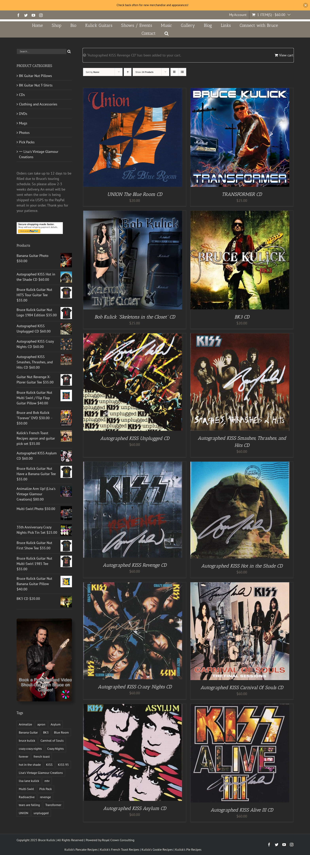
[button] (166, 33)
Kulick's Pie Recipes (188, 849)
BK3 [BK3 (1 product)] (46, 732)
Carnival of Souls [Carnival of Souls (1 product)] (52, 740)
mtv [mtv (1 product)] (47, 781)
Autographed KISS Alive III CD (242, 810)
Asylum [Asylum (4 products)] (55, 724)
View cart (286, 55)
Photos (24, 132)
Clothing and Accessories (38, 104)
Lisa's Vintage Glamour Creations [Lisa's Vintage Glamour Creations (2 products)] (41, 773)
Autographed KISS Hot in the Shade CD (242, 566)
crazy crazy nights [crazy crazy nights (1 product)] (30, 749)
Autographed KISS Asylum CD (134, 808)
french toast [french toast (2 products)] (42, 756)
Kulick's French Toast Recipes (119, 849)
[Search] (69, 51)
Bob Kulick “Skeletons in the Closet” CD (135, 317)
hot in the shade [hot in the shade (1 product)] (30, 765)
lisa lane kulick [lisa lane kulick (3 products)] (29, 781)
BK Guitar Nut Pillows (35, 75)
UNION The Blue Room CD (134, 194)
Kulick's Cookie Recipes (157, 849)
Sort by (92, 71)
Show (144, 71)
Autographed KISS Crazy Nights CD (135, 687)
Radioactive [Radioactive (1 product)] (27, 797)
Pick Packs (27, 142)
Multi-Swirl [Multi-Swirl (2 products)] (26, 789)
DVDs (23, 113)
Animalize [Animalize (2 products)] (25, 724)
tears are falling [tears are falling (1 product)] (29, 805)
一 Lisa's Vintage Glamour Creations (38, 154)
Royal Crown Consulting (118, 840)
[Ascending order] (127, 72)
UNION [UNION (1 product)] (23, 813)
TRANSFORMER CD (242, 194)
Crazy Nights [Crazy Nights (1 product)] (55, 749)
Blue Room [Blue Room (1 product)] (61, 732)
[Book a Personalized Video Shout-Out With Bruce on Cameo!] (44, 620)
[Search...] (41, 51)
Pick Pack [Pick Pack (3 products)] (45, 789)
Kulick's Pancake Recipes (81, 849)
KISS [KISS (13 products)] (49, 765)
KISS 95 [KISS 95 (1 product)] (63, 765)
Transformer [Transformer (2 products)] (53, 805)
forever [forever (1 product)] (23, 756)
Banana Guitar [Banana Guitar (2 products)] (28, 732)
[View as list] (182, 72)
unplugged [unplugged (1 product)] (41, 813)
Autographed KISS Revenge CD (134, 565)
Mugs (23, 123)
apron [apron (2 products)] (41, 724)
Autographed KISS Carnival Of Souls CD (241, 687)
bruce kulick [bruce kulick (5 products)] (27, 740)
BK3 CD (241, 317)
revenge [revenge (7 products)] (45, 797)
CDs (22, 94)
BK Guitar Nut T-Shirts (36, 85)
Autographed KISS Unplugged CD (134, 438)
